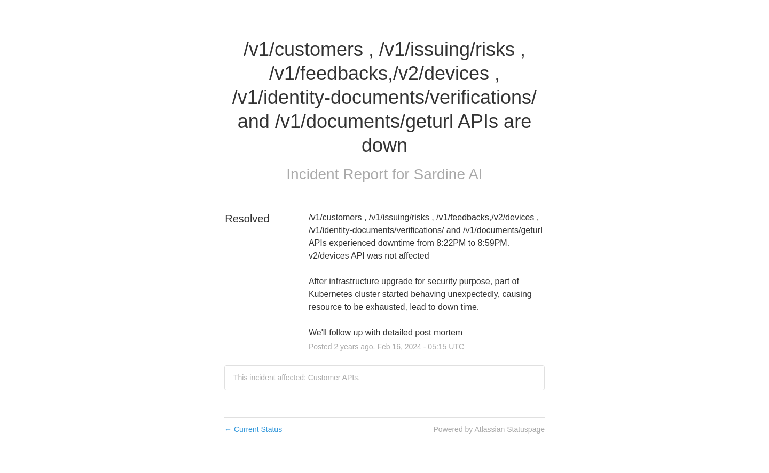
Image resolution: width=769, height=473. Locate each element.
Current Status (253, 429)
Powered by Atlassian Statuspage (489, 429)
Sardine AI (447, 174)
